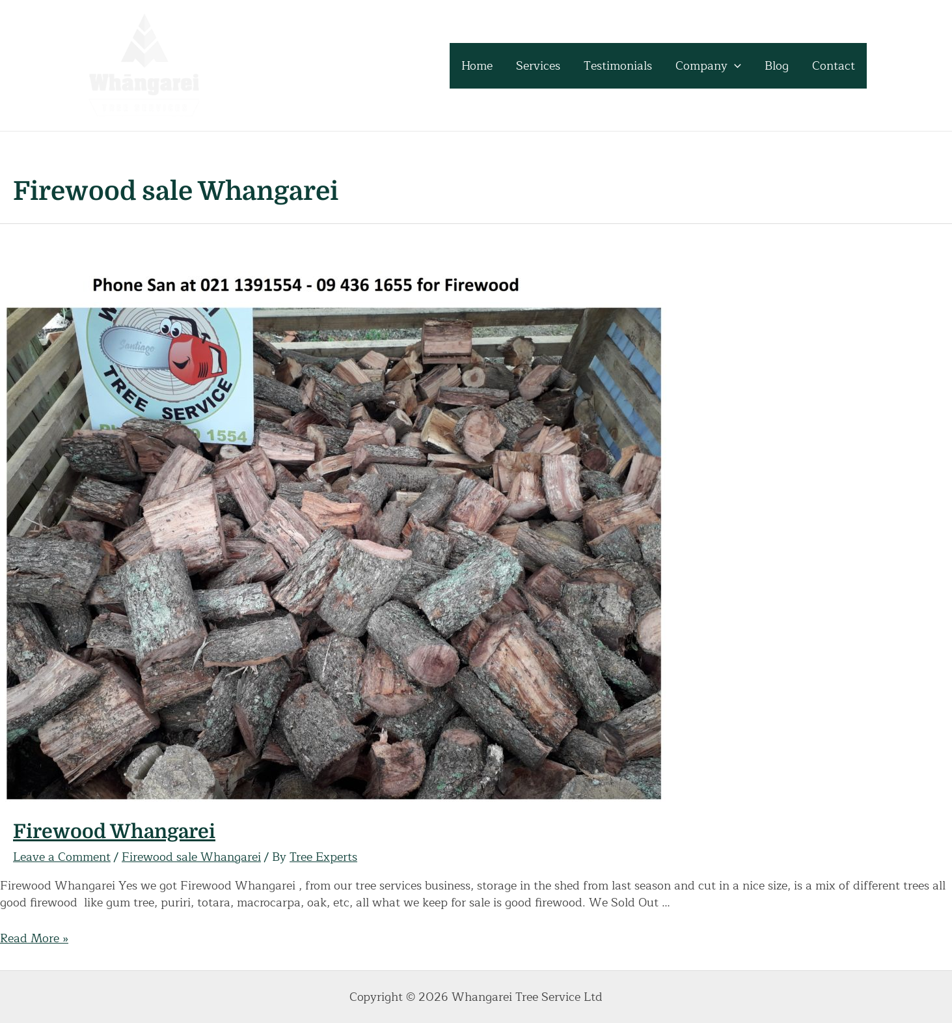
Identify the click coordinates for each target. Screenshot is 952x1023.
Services (538, 66)
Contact (833, 66)
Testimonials (618, 66)
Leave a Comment (62, 857)
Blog (777, 66)
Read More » (34, 938)
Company (708, 66)
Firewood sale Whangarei (191, 857)
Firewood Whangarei (114, 831)
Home (477, 66)
